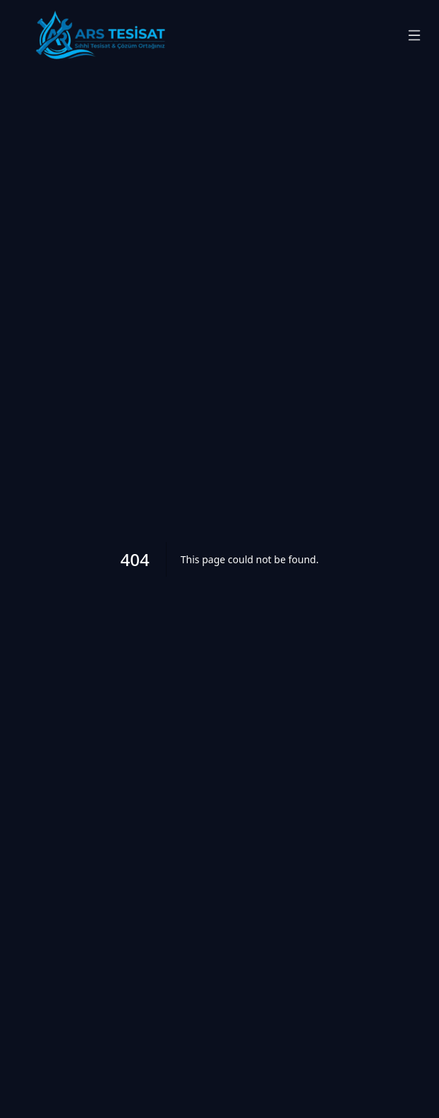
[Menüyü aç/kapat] (414, 35)
